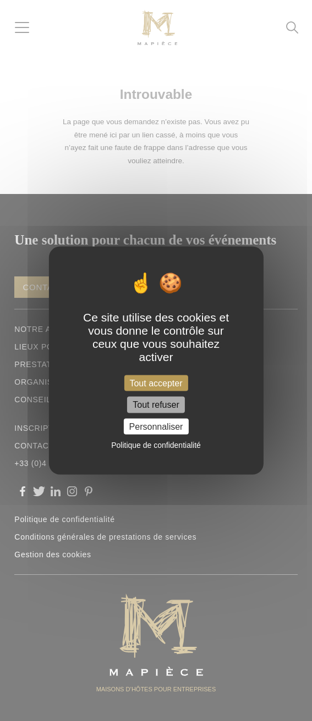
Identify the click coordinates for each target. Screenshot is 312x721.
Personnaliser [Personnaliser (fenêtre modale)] (156, 426)
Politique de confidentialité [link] (156, 444)
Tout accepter (155, 383)
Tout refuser (156, 404)
